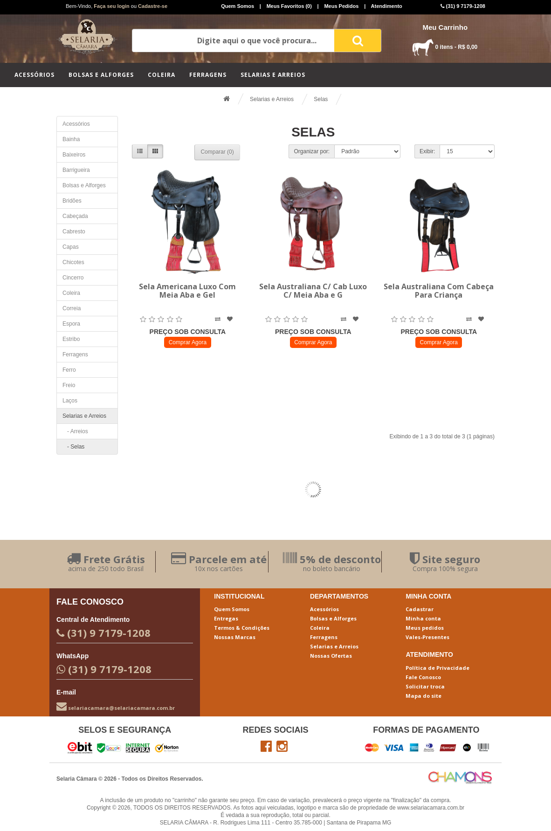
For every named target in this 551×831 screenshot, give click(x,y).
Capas (70, 247)
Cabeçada (75, 216)
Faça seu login (111, 6)
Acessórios (34, 75)
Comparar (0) (217, 152)
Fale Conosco (423, 677)
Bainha (71, 139)
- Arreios (75, 431)
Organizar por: (312, 151)
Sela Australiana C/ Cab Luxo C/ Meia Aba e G (313, 290)
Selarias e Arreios (273, 75)
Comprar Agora (188, 342)
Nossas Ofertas (331, 655)
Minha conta (423, 618)
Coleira (161, 75)
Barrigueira (76, 170)
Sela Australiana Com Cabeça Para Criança (439, 290)
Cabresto (73, 231)
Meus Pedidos (341, 6)
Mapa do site (423, 695)
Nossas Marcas (234, 636)
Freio (68, 385)
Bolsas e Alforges (101, 75)
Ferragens (208, 75)
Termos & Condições (241, 627)
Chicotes (73, 262)
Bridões (72, 201)
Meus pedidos (425, 627)
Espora (71, 323)
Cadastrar (420, 609)
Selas (321, 99)
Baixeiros (73, 154)
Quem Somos (237, 6)
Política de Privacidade (437, 667)
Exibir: (427, 151)
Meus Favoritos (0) (289, 6)
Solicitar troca (425, 686)
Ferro (69, 370)
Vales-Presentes (427, 636)
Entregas (226, 618)
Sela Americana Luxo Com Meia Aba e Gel (187, 290)
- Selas (73, 446)
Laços (69, 400)
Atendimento (386, 6)
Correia (71, 308)
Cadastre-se (152, 6)
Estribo (71, 339)
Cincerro (72, 277)
